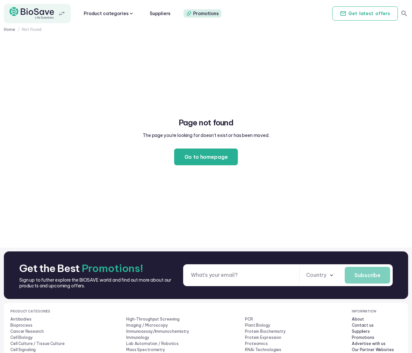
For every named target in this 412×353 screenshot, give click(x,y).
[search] (404, 13)
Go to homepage (206, 157)
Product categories (109, 13)
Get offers (365, 13)
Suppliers (160, 13)
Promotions (202, 13)
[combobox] (320, 275)
